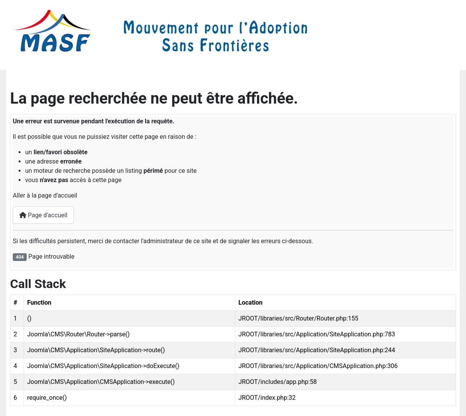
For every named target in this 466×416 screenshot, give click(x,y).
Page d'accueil (43, 215)
